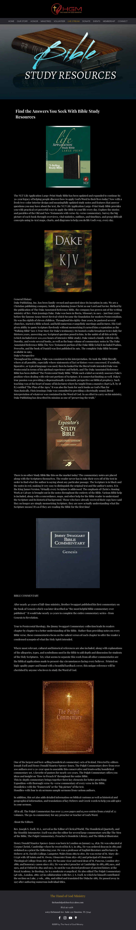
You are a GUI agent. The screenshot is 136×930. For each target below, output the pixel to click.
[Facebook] (60, 918)
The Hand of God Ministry (67, 896)
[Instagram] (65, 918)
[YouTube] (70, 918)
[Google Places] (76, 918)
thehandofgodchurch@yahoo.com (67, 902)
